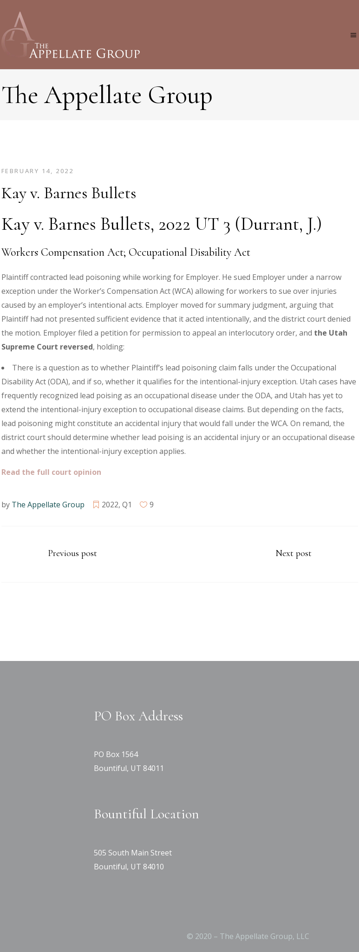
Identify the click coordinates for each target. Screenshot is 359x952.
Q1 (127, 504)
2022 (110, 504)
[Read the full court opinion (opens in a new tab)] (51, 472)
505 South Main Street (133, 853)
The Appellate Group (48, 504)
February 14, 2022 (37, 171)
